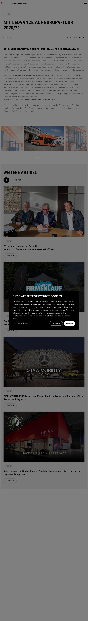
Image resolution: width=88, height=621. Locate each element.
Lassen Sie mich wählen (21, 323)
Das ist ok (69, 323)
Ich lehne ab (56, 323)
